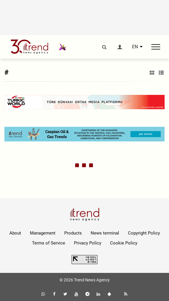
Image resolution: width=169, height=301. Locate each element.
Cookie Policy (123, 243)
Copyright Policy (144, 233)
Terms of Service (48, 243)
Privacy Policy (87, 243)
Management (42, 233)
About (15, 233)
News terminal (105, 233)
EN (135, 47)
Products (73, 233)
